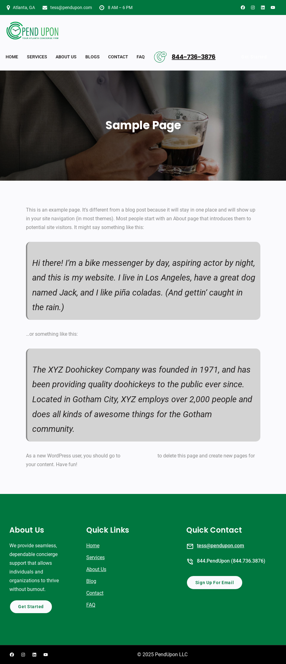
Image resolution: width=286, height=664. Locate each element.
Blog (91, 581)
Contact (94, 593)
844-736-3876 (193, 56)
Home (92, 546)
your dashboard (139, 456)
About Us (96, 569)
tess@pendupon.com (71, 7)
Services (95, 557)
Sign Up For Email (214, 582)
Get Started (254, 56)
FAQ (90, 605)
